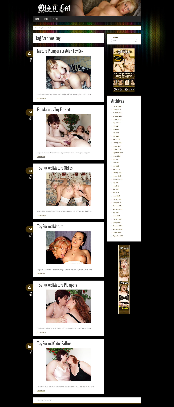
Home (37, 19)
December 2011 (117, 179)
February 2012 (117, 172)
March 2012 (116, 169)
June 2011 (116, 186)
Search (115, 37)
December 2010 (117, 206)
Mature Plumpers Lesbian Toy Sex (60, 51)
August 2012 (116, 156)
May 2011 (116, 189)
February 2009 (117, 219)
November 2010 (117, 209)
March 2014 (116, 139)
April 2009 (116, 212)
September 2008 (118, 236)
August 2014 (116, 123)
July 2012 (116, 159)
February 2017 (117, 106)
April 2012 (116, 166)
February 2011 (117, 199)
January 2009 (117, 222)
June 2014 (116, 129)
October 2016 (117, 119)
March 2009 (116, 216)
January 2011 (117, 202)
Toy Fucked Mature (50, 226)
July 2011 (116, 182)
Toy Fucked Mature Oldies (55, 168)
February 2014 (117, 143)
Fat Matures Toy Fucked (53, 109)
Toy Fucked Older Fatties (54, 343)
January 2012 (117, 176)
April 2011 (116, 192)
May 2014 (116, 133)
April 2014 (116, 136)
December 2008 (117, 226)
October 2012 (117, 149)
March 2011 (116, 196)
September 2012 (118, 153)
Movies (46, 19)
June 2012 (116, 163)
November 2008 (117, 229)
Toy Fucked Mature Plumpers (57, 285)
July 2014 (116, 126)
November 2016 (117, 116)
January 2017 (117, 109)
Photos (55, 19)
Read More (41, 98)
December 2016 (117, 113)
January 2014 (117, 146)
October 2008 (117, 232)
